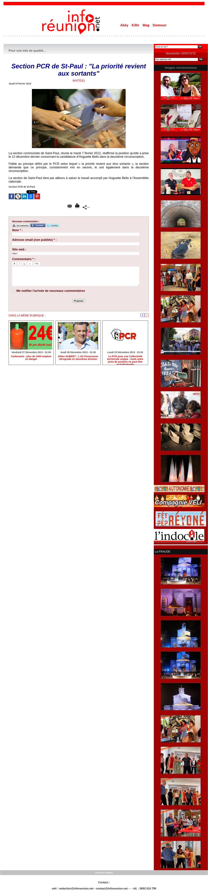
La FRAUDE (162, 551)
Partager (86, 207)
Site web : (19, 249)
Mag (146, 25)
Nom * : (17, 230)
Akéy (124, 25)
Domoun (159, 25)
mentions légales (104, 872)
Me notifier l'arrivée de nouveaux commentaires (50, 290)
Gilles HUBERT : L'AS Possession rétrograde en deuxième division (78, 358)
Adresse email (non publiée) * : (34, 239)
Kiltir (136, 25)
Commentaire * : (23, 259)
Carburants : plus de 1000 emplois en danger (31, 358)
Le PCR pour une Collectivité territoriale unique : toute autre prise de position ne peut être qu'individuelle (125, 359)
